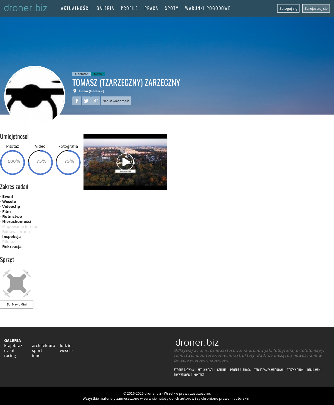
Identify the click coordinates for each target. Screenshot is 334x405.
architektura (43, 345)
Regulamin (313, 369)
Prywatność (182, 374)
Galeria (105, 8)
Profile (129, 8)
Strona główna (184, 369)
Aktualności (75, 8)
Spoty (172, 8)
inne (36, 355)
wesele (66, 350)
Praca (151, 8)
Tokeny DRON (295, 369)
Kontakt (199, 374)
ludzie (65, 345)
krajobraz (13, 345)
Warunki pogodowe (208, 8)
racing (10, 355)
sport (37, 350)
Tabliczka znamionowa (268, 369)
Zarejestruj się (316, 8)
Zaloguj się (288, 8)
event (9, 350)
